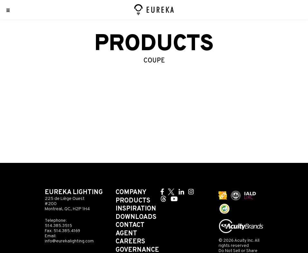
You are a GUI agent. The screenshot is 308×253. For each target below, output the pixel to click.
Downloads (136, 217)
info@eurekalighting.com (69, 241)
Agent (126, 234)
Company (131, 192)
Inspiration (136, 209)
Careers (130, 242)
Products (133, 201)
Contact (130, 225)
